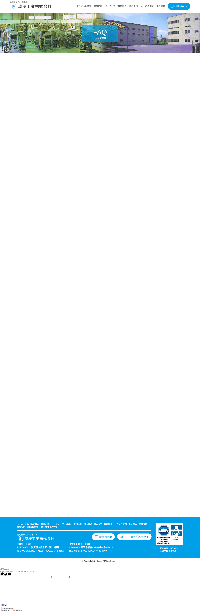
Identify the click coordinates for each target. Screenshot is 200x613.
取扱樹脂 (78, 524)
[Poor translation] (7, 574)
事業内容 (98, 6)
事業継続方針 (33, 527)
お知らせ (21, 527)
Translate (16, 610)
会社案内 (161, 6)
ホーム (20, 524)
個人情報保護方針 (49, 527)
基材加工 (98, 524)
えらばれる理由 (83, 6)
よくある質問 (147, 6)
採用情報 (143, 524)
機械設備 (108, 524)
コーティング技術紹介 (116, 6)
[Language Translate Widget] (11, 608)
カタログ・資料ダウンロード (134, 536)
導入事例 (133, 6)
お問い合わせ (179, 6)
